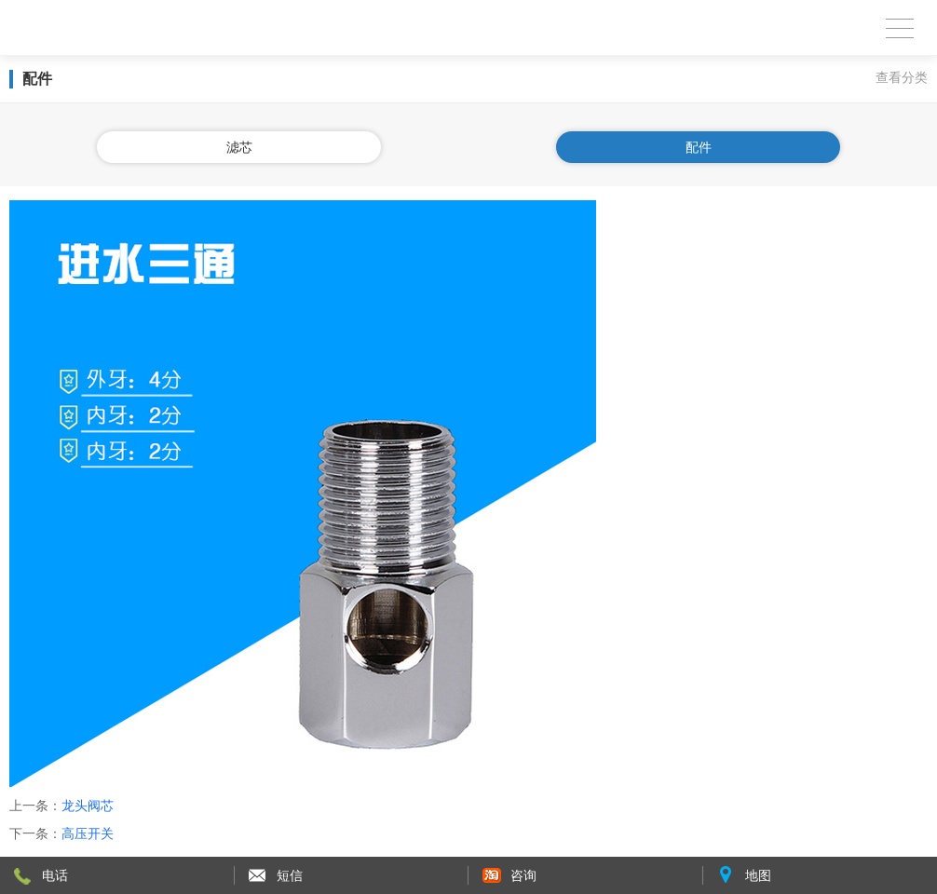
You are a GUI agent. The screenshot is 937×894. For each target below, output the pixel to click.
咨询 (523, 875)
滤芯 (239, 147)
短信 (290, 875)
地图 (758, 875)
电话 (55, 875)
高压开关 (87, 833)
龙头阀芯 (87, 805)
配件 (699, 147)
